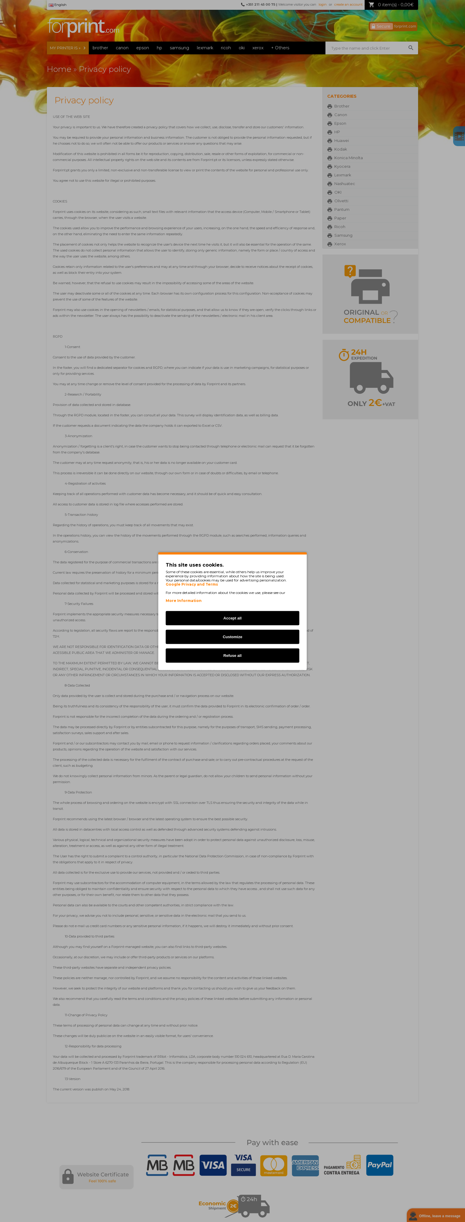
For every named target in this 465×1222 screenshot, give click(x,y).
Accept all (232, 618)
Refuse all (232, 655)
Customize (232, 636)
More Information (184, 600)
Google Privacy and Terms (192, 584)
